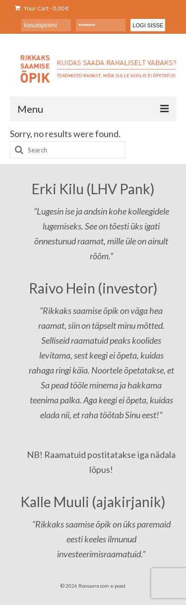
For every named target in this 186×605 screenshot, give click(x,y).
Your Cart (42, 8)
